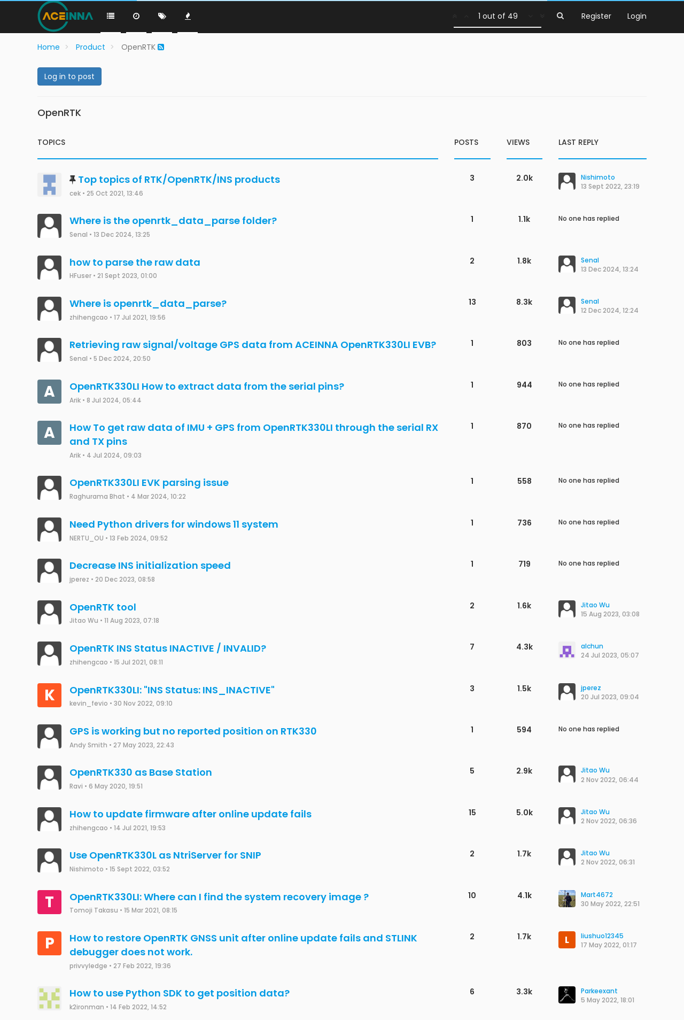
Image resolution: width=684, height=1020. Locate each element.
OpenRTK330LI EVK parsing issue (149, 482)
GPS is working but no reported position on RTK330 (193, 731)
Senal (78, 234)
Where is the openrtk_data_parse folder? (173, 220)
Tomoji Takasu (93, 910)
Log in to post (69, 76)
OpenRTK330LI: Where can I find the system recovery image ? (219, 896)
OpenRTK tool (102, 607)
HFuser (80, 276)
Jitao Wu (83, 620)
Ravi (76, 786)
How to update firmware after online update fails (190, 814)
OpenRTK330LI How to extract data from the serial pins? (206, 386)
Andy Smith (88, 745)
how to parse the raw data (134, 262)
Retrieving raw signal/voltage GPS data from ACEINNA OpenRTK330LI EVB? (252, 344)
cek (75, 193)
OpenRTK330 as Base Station (140, 772)
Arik (75, 400)
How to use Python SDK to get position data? (179, 993)
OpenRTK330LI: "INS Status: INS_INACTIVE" (172, 690)
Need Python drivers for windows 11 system (173, 524)
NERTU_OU (86, 538)
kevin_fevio (88, 703)
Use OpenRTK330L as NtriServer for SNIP (165, 855)
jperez (79, 579)
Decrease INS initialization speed (150, 565)
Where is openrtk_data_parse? (148, 303)
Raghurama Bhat (97, 496)
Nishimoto (86, 869)
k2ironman (86, 1007)
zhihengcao (88, 317)
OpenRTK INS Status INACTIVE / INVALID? (167, 648)
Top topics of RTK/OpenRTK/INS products (179, 179)
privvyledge (88, 966)
